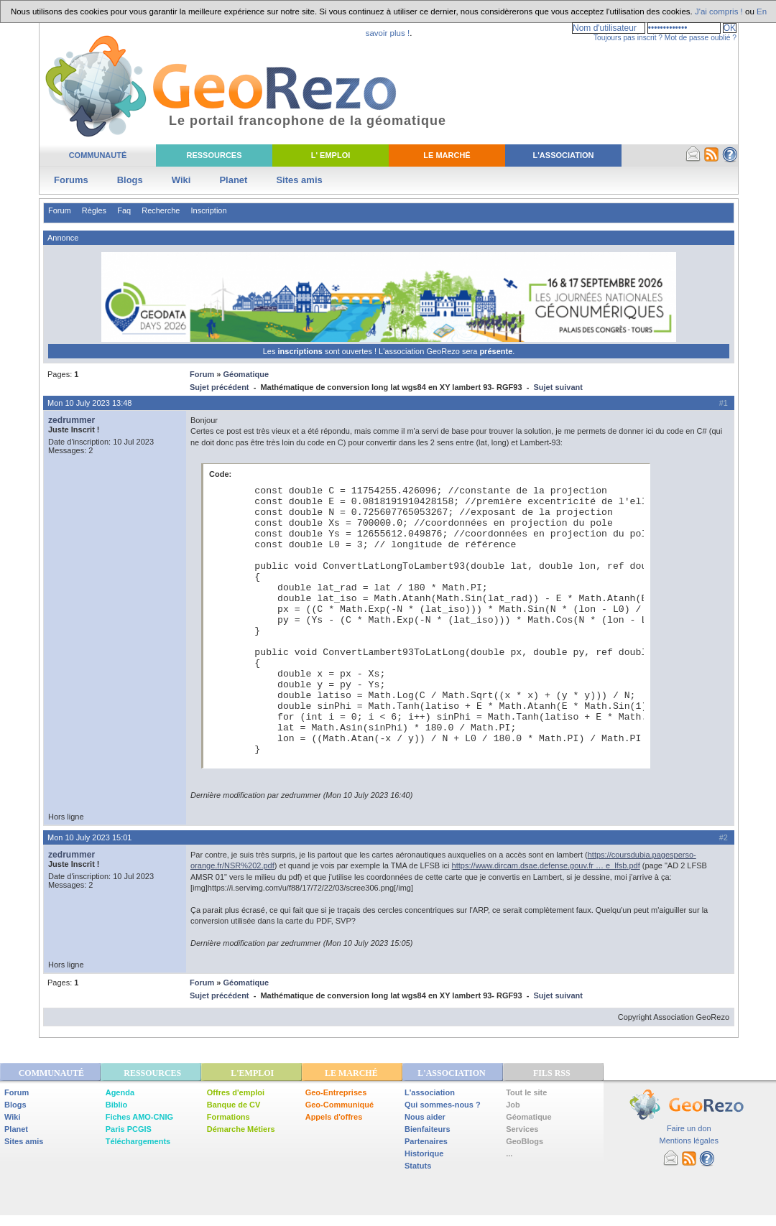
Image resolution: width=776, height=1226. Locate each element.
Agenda (120, 1092)
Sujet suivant (557, 387)
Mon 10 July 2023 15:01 (89, 837)
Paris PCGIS (129, 1129)
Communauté (98, 155)
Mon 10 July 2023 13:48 (89, 403)
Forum (59, 210)
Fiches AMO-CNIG (139, 1117)
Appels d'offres (334, 1117)
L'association (430, 1092)
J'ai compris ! (719, 11)
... (509, 1153)
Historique (424, 1153)
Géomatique (246, 374)
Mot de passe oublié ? (700, 38)
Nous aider (425, 1117)
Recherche (161, 210)
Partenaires (426, 1141)
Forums (71, 180)
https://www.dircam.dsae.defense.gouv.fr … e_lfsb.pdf (546, 865)
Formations (228, 1117)
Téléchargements (138, 1141)
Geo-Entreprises (336, 1092)
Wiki (181, 180)
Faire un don (689, 1128)
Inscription (208, 210)
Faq (124, 210)
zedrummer (71, 420)
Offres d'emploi (235, 1092)
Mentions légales (689, 1140)
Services (522, 1129)
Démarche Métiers (241, 1129)
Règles (94, 210)
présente (495, 351)
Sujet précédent (219, 387)
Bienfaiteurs (428, 1129)
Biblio (117, 1104)
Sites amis (299, 180)
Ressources (213, 155)
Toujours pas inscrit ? (627, 38)
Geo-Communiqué (339, 1104)
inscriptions (300, 351)
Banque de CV (234, 1104)
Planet (233, 180)
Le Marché (446, 155)
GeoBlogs (524, 1141)
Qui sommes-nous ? (443, 1104)
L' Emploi (331, 155)
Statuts (418, 1165)
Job (513, 1104)
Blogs (130, 180)
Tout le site (526, 1092)
